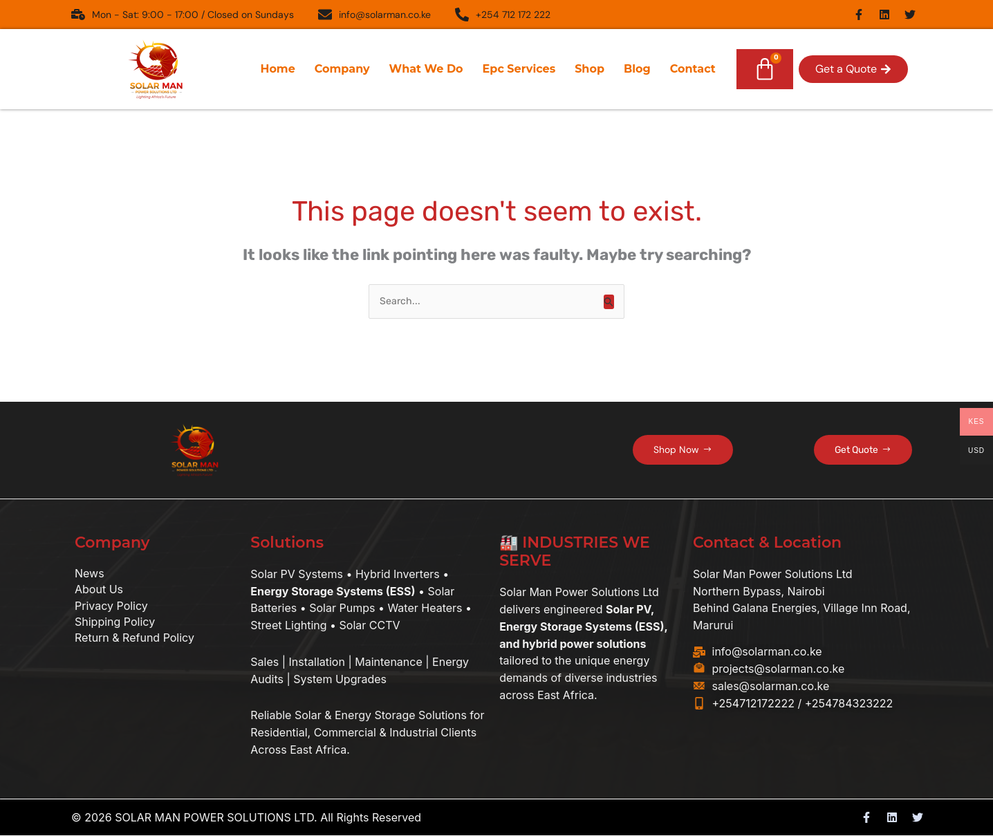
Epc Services (519, 68)
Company (342, 68)
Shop (589, 68)
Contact (693, 68)
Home (277, 68)
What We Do (426, 68)
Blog (637, 68)
